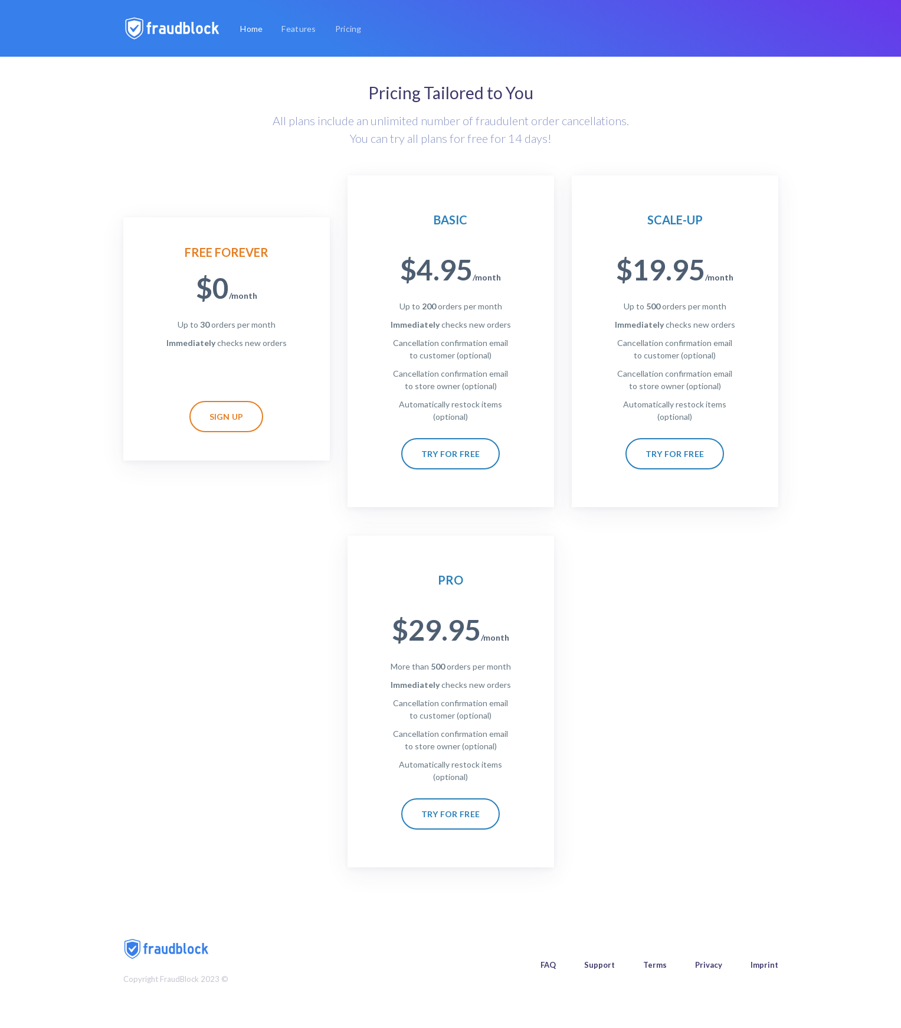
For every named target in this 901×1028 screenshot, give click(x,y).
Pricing (348, 29)
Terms (655, 965)
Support (599, 965)
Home (253, 28)
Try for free (450, 454)
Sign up (226, 417)
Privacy (708, 965)
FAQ (548, 965)
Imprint (764, 965)
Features (298, 29)
